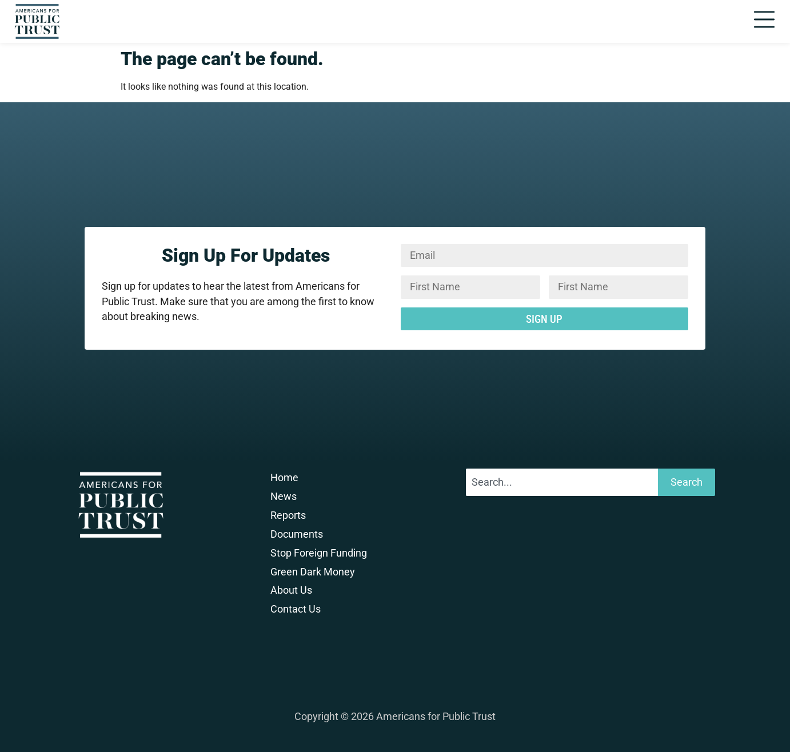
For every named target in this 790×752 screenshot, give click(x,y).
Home (284, 477)
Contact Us (295, 609)
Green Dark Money (312, 572)
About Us (291, 590)
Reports (288, 515)
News (283, 496)
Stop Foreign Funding (318, 553)
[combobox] (562, 482)
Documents (296, 534)
